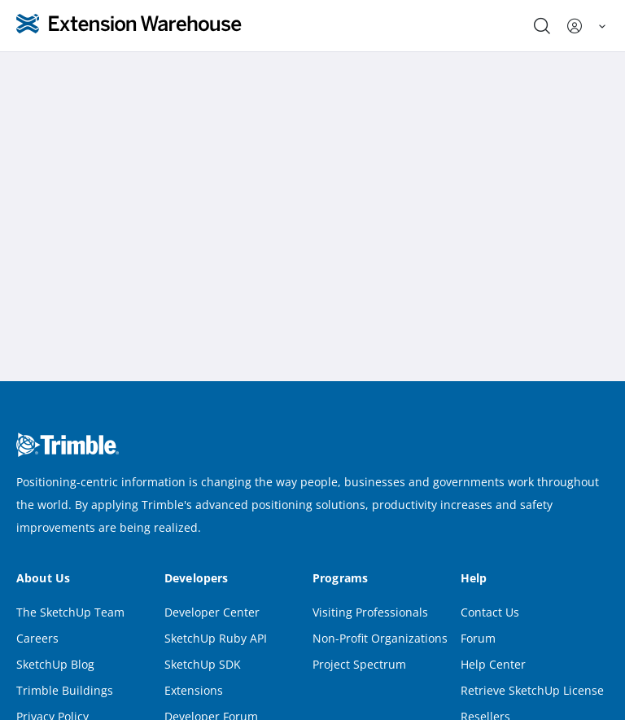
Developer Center (212, 612)
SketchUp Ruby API (215, 638)
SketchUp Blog (55, 664)
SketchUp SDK (202, 664)
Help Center (493, 664)
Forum (478, 638)
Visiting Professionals (370, 612)
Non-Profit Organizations (380, 638)
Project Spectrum (359, 664)
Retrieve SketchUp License (532, 690)
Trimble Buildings (64, 690)
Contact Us (490, 612)
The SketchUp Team (70, 612)
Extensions (193, 690)
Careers (37, 638)
